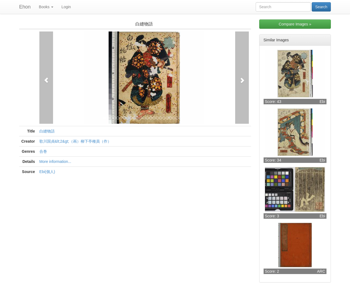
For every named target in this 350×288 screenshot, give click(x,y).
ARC (321, 271)
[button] (46, 77)
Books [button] (46, 7)
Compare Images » (295, 24)
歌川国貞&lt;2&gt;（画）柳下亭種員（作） (75, 141)
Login (66, 7)
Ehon (25, 7)
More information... (55, 161)
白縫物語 (47, 131)
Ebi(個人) (47, 171)
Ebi (322, 101)
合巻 (43, 151)
